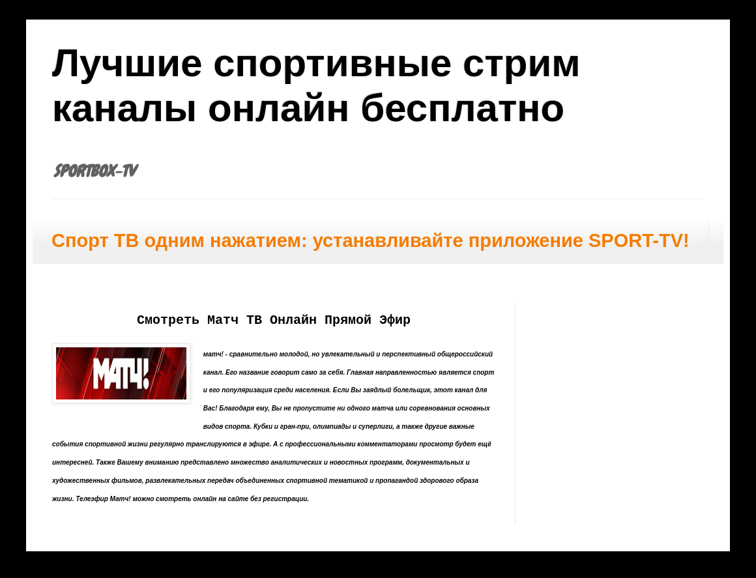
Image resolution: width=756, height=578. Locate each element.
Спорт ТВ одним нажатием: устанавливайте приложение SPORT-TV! (370, 240)
